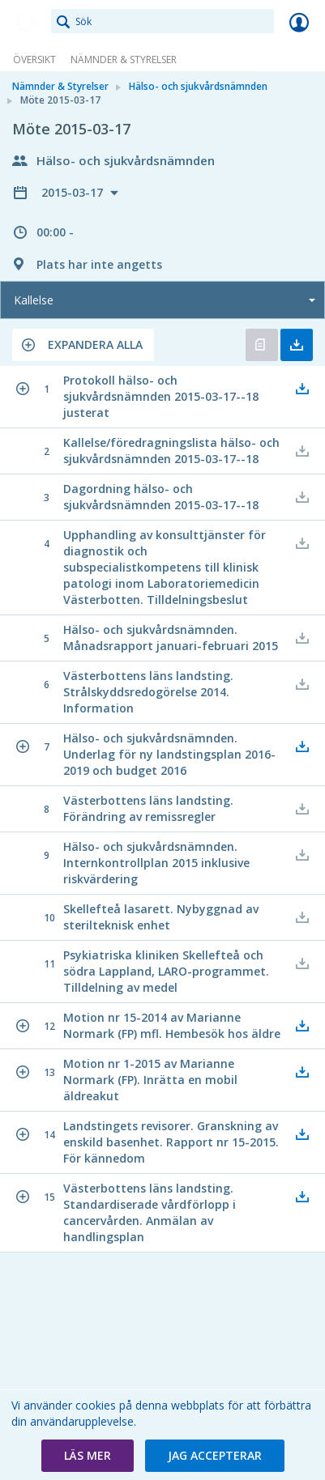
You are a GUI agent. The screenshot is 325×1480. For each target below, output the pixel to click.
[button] (83, 345)
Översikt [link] (34, 59)
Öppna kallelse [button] (262, 345)
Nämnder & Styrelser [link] (124, 59)
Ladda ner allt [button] (296, 345)
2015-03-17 (73, 192)
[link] (26, 22)
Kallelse (33, 300)
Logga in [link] (299, 22)
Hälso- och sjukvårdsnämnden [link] (198, 86)
